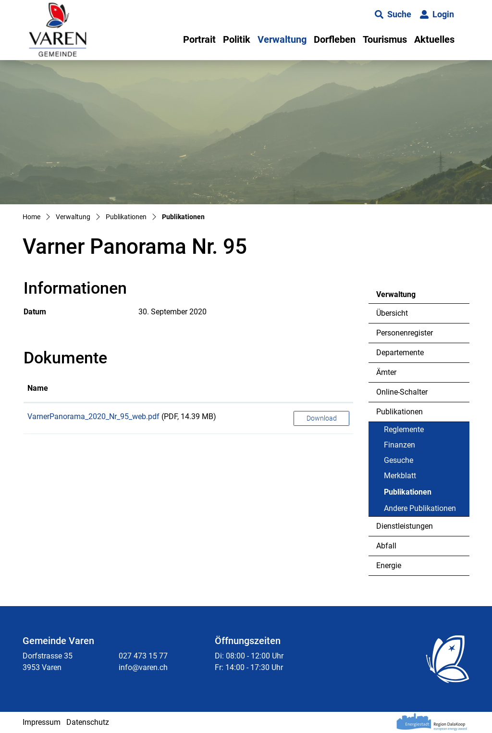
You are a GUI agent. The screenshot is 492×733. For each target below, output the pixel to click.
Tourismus (385, 39)
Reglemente (404, 429)
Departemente (400, 352)
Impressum (42, 722)
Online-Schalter (402, 392)
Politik (236, 39)
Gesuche (398, 460)
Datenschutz (87, 722)
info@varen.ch (143, 667)
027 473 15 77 (143, 655)
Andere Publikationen (420, 508)
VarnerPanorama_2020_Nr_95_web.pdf (93, 416)
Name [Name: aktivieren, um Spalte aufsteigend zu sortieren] (37, 388)
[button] (393, 14)
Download (322, 418)
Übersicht (392, 313)
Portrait (199, 39)
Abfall (386, 545)
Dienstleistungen (404, 526)
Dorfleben (335, 39)
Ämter (386, 372)
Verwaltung (282, 39)
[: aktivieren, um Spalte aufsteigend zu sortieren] (321, 389)
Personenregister (404, 332)
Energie (388, 565)
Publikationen (399, 411)
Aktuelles (434, 39)
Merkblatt (400, 475)
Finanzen (399, 444)
